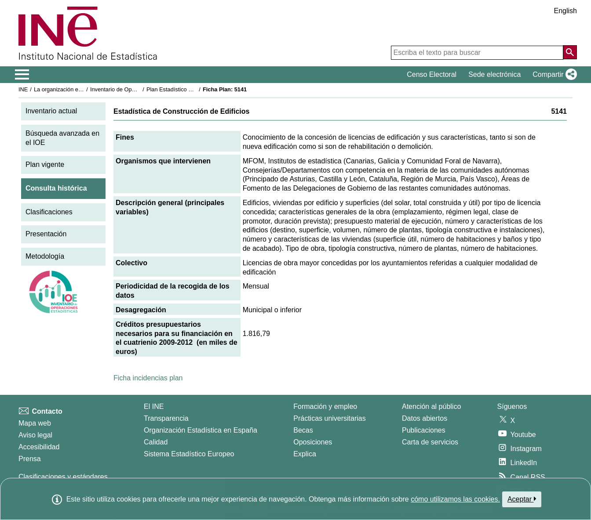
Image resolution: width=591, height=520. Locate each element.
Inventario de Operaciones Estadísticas (139, 89)
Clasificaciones (49, 212)
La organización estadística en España (82, 89)
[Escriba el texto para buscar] (477, 53)
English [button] (565, 10)
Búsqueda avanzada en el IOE (62, 138)
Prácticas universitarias (329, 418)
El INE (154, 406)
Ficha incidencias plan (147, 378)
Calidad (156, 442)
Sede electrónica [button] (494, 74)
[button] (553, 75)
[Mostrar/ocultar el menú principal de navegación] (22, 75)
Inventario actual (51, 111)
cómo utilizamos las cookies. (455, 499)
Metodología (45, 256)
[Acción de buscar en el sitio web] (570, 52)
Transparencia (166, 418)
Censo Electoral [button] (431, 74)
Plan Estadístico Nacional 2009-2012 (192, 89)
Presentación (46, 234)
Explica (304, 454)
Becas (303, 430)
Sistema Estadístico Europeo (189, 454)
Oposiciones (312, 442)
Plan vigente (45, 164)
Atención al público (431, 406)
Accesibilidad (38, 447)
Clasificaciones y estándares (63, 476)
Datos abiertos (424, 418)
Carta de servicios (430, 442)
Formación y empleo (325, 406)
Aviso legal (35, 435)
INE (23, 89)
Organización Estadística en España (200, 430)
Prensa (29, 458)
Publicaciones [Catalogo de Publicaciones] (423, 430)
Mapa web (34, 423)
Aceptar (521, 499)
